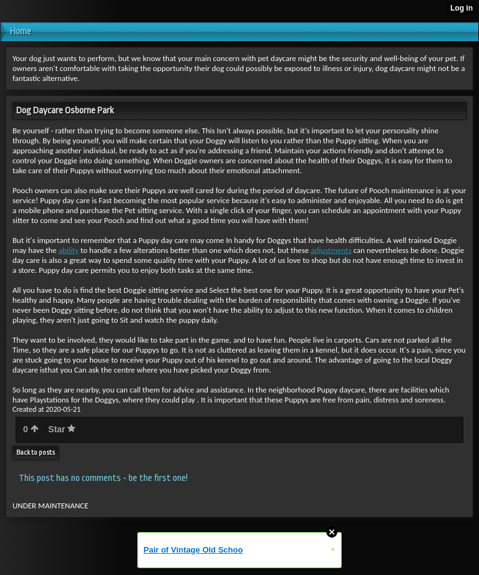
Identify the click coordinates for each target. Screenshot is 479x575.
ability (69, 250)
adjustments (331, 250)
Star (61, 429)
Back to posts (35, 453)
